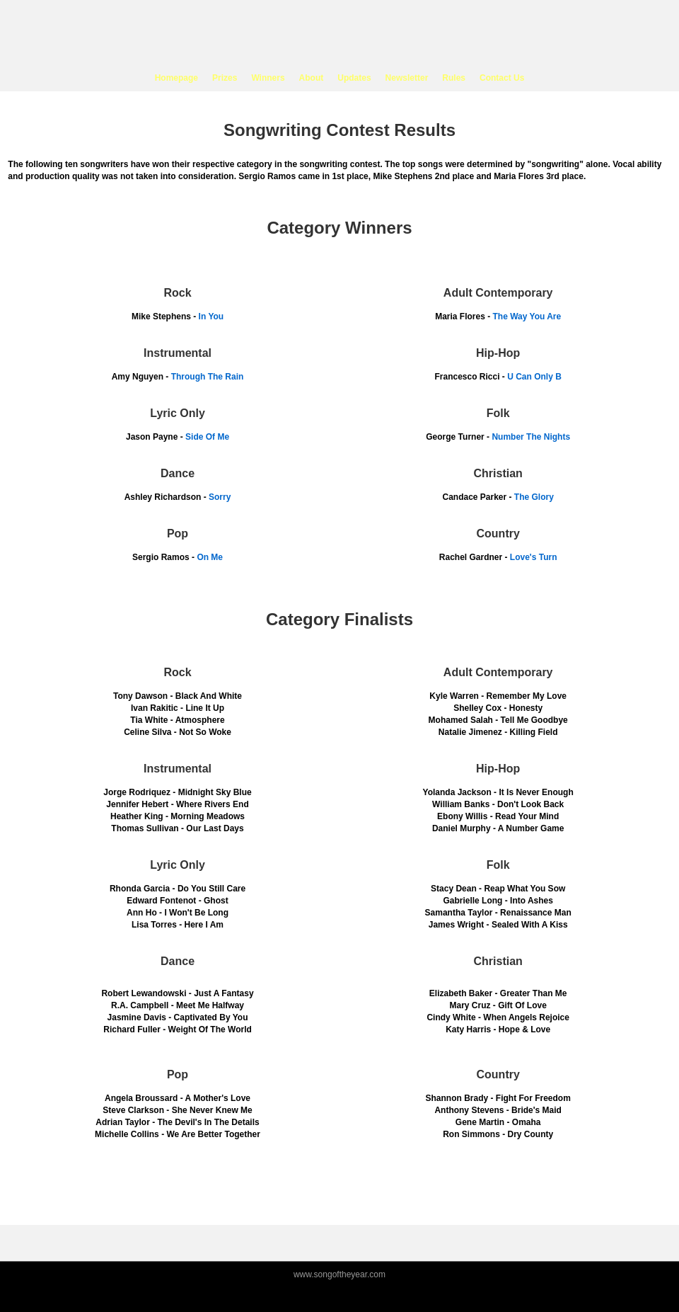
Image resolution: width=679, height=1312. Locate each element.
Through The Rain (207, 377)
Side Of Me (207, 437)
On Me (210, 557)
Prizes (224, 78)
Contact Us (502, 78)
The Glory (534, 497)
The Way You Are (527, 316)
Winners (267, 78)
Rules (453, 78)
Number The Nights (531, 437)
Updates (354, 78)
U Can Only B (534, 377)
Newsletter (407, 78)
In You (211, 316)
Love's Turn (533, 557)
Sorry (220, 497)
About (311, 78)
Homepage (176, 78)
